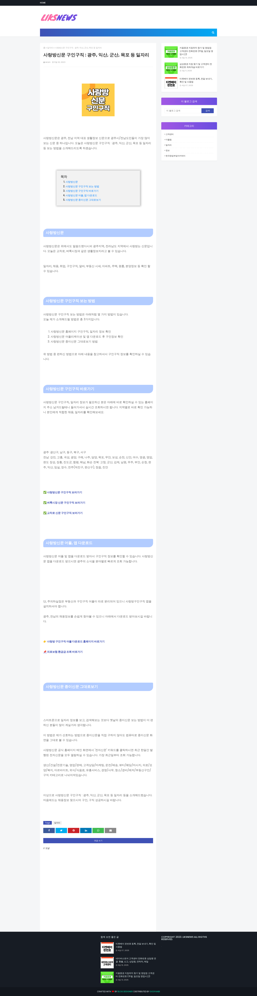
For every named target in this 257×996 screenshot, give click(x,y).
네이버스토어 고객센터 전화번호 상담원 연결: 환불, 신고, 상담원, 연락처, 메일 (136, 960)
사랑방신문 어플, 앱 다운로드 (81, 195)
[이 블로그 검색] (183, 110)
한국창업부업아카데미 (175, 155)
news (47, 62)
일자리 (50, 47)
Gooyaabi (155, 991)
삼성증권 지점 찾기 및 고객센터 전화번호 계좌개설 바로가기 (196, 65)
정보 (168, 150)
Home (43, 2)
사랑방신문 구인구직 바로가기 (82, 190)
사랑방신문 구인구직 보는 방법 (82, 186)
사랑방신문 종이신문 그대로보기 (83, 199)
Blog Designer (125, 991)
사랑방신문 (72, 181)
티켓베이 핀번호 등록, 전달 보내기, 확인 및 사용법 (196, 80)
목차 (64, 176)
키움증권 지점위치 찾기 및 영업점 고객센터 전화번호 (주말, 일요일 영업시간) (196, 51)
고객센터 (170, 134)
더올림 (169, 139)
